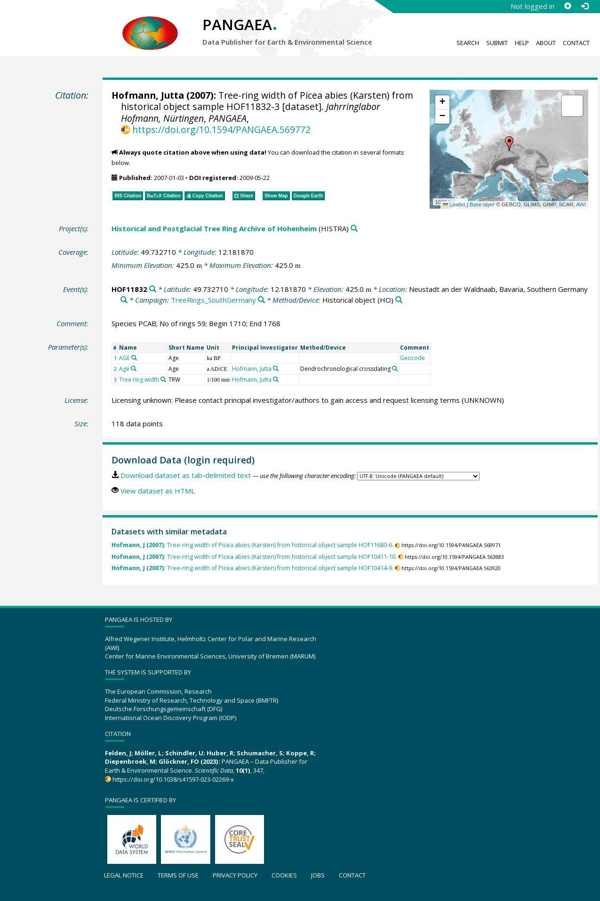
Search (467, 43)
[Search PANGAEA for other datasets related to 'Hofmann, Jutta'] (276, 368)
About (546, 43)
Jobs (318, 875)
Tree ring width (139, 380)
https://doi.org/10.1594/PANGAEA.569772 (221, 129)
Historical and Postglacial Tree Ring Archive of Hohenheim (214, 228)
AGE (124, 358)
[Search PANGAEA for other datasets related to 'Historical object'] (398, 300)
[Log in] (584, 6)
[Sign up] (567, 6)
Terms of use (178, 875)
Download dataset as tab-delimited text (185, 475)
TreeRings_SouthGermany (213, 300)
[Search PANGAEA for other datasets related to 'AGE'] (134, 357)
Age (124, 369)
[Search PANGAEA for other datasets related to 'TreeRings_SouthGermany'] (261, 300)
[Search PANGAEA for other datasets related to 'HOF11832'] (152, 289)
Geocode (412, 358)
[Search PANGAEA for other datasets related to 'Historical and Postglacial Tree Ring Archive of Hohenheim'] (354, 228)
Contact (576, 43)
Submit (497, 43)
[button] (509, 143)
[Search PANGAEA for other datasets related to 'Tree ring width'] (163, 379)
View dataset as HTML (157, 490)
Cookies (284, 875)
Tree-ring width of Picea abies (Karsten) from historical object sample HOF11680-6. (252, 545)
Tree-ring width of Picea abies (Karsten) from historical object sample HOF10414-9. (252, 568)
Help (522, 43)
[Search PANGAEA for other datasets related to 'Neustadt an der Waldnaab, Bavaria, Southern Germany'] (124, 300)
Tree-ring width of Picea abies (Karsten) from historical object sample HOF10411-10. (254, 557)
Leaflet (454, 204)
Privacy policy (235, 875)
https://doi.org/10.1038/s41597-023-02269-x (173, 779)
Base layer (482, 204)
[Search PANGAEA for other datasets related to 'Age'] (133, 368)
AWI (581, 204)
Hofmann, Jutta (148, 95)
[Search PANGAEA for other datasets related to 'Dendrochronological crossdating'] (395, 368)
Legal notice (124, 875)
